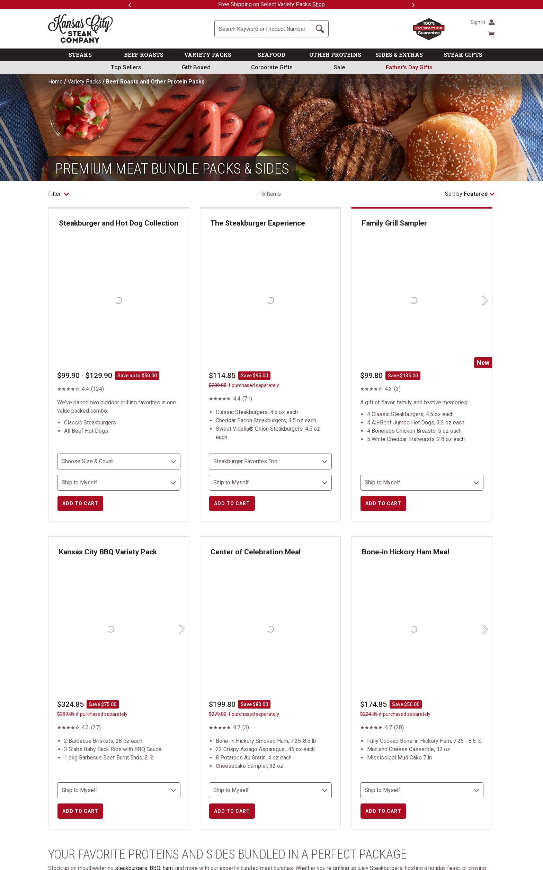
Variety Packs (84, 81)
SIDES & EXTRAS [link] (399, 54)
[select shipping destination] (118, 483)
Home (55, 81)
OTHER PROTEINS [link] (335, 54)
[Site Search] (263, 29)
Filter (58, 194)
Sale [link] (339, 67)
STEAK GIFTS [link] (463, 54)
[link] (409, 67)
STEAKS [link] (80, 54)
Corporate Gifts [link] (272, 67)
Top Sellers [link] (125, 67)
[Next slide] (484, 300)
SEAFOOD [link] (271, 54)
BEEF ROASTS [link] (143, 54)
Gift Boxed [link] (196, 67)
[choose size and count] (118, 461)
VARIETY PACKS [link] (207, 54)
